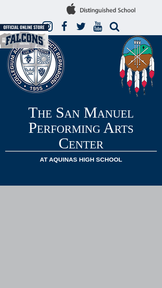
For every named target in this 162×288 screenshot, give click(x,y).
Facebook (65, 26)
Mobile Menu (152, 177)
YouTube (99, 26)
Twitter (82, 26)
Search (116, 26)
